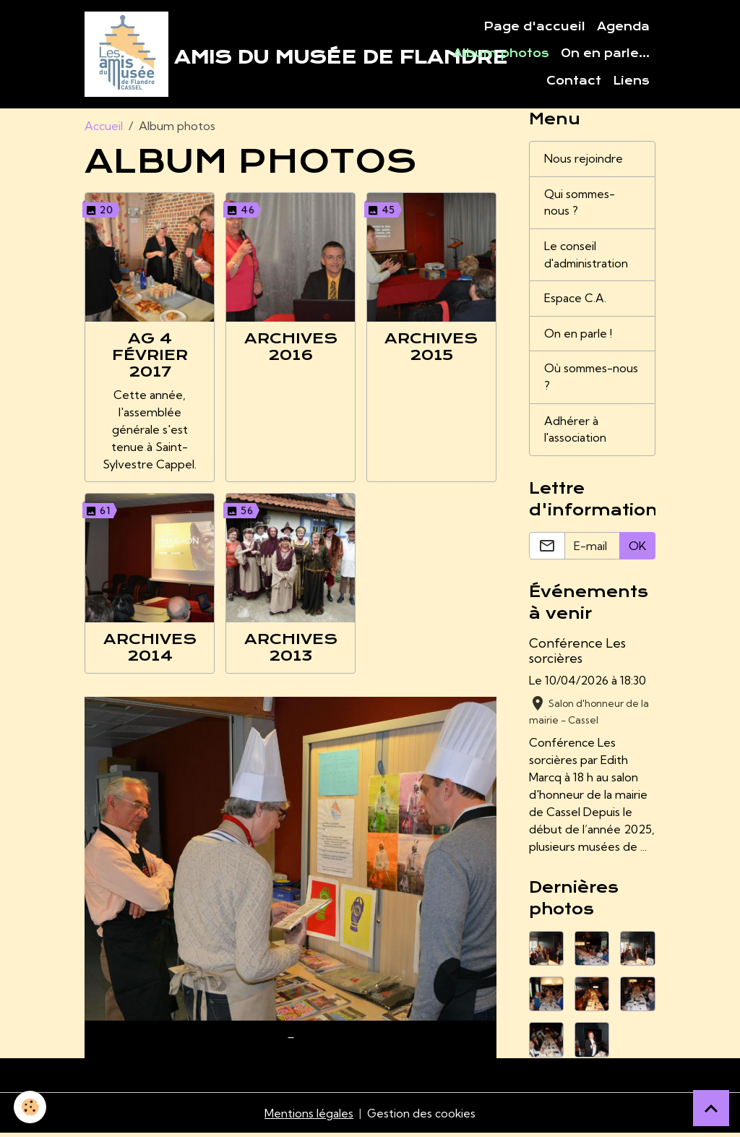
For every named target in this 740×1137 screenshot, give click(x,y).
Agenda (623, 27)
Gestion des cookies (421, 1117)
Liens (631, 81)
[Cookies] (30, 1107)
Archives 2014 (150, 648)
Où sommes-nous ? (580, 381)
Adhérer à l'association (575, 434)
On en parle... (605, 54)
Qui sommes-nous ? (581, 204)
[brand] (254, 55)
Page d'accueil (534, 27)
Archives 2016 (290, 348)
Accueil (104, 127)
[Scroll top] (711, 1108)
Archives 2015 (431, 348)
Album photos (501, 54)
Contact (573, 81)
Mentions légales (308, 1117)
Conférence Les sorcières (577, 655)
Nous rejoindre (583, 160)
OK (637, 550)
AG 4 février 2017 (150, 356)
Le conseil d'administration (587, 257)
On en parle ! (578, 337)
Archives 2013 (290, 648)
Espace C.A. (575, 301)
